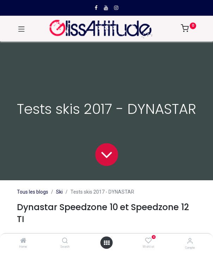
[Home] (23, 241)
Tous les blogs (32, 192)
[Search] (65, 241)
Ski (59, 192)
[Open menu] (106, 243)
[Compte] (190, 241)
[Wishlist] (148, 240)
